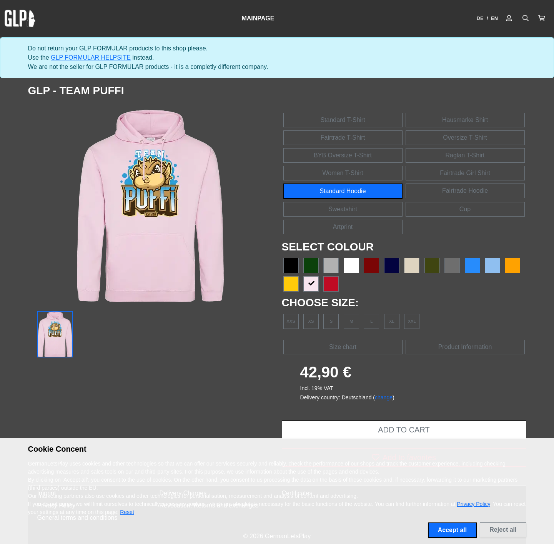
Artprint (343, 227)
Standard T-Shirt (342, 120)
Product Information (465, 347)
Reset (127, 512)
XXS (290, 321)
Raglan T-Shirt (465, 155)
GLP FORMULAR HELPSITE (91, 57)
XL (391, 321)
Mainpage (257, 18)
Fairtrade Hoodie (465, 190)
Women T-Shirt (342, 173)
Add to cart (403, 430)
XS (311, 321)
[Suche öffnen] (525, 18)
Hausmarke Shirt (465, 120)
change (384, 397)
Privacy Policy (473, 504)
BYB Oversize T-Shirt (343, 155)
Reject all (502, 529)
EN (494, 18)
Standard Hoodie (342, 191)
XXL (412, 321)
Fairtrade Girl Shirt (465, 173)
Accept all (452, 530)
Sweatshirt (342, 209)
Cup (465, 209)
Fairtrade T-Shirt (343, 137)
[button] (541, 18)
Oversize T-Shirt (465, 137)
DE (480, 18)
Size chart (342, 347)
